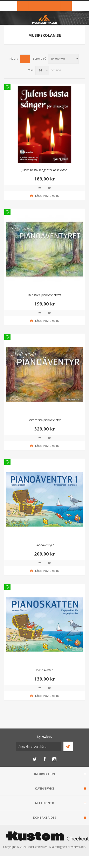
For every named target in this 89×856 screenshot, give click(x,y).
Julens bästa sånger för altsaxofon (44, 170)
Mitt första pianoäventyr (44, 420)
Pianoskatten (44, 670)
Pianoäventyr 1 (45, 545)
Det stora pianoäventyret (44, 295)
